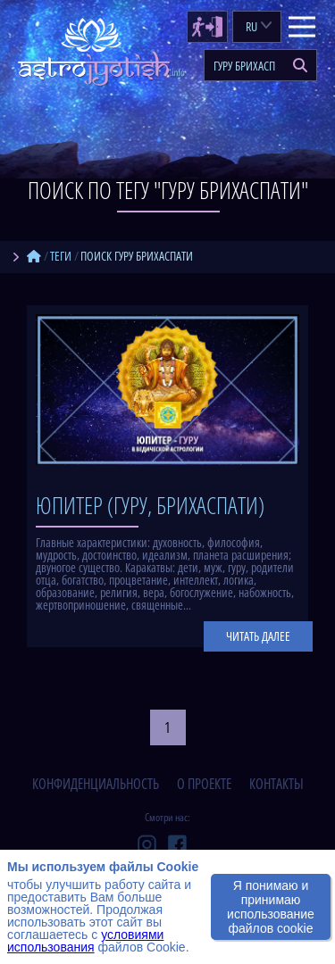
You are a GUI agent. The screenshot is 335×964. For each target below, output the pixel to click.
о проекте (204, 784)
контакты (276, 784)
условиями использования (85, 940)
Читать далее (258, 635)
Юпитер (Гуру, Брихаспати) (150, 505)
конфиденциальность (95, 784)
